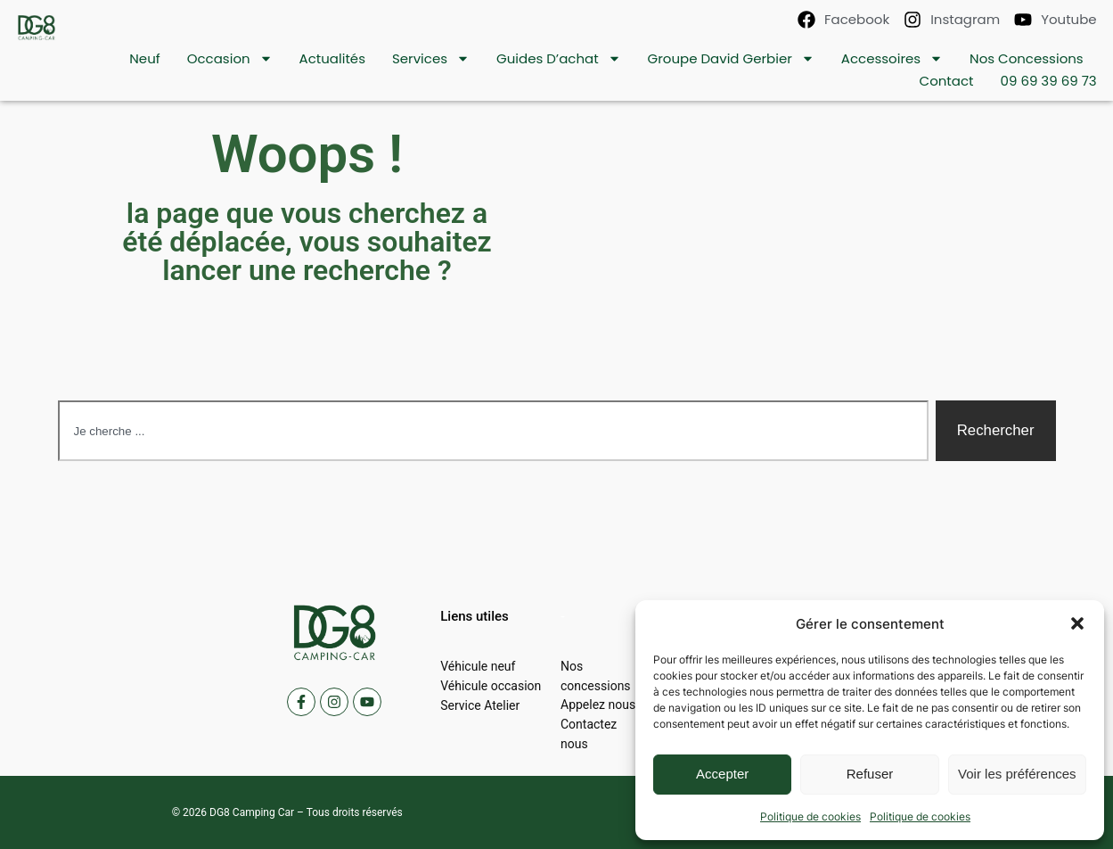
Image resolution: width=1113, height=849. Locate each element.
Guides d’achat (558, 58)
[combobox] (493, 430)
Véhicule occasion (490, 686)
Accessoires (892, 58)
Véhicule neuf (477, 666)
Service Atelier (480, 705)
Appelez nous (598, 705)
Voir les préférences (1017, 773)
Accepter (722, 773)
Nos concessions (1027, 58)
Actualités (332, 58)
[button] (1077, 623)
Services (431, 58)
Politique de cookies (810, 816)
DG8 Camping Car (251, 812)
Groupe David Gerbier (731, 58)
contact (947, 80)
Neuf (144, 58)
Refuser (870, 773)
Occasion (230, 58)
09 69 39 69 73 (1049, 80)
